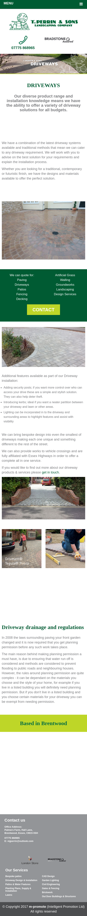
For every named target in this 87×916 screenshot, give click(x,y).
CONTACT (43, 309)
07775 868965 (23, 48)
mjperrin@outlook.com (20, 841)
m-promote (38, 906)
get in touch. (51, 472)
